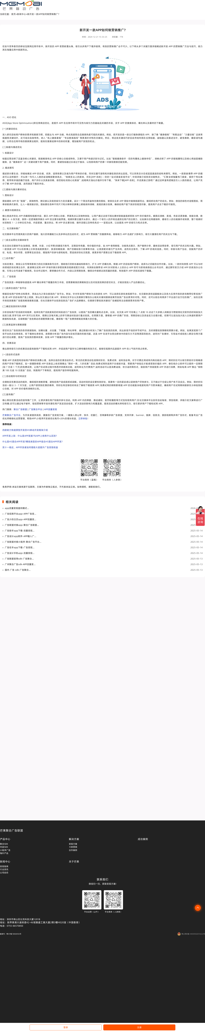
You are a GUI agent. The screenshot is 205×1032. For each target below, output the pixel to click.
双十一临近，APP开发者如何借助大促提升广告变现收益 (30, 447)
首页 (13, 14)
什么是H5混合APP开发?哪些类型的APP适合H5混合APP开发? (32, 441)
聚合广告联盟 (20, 409)
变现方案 (73, 843)
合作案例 (73, 850)
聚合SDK (4, 843)
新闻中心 (21, 14)
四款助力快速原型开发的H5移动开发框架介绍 (25, 430)
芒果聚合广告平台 (11, 415)
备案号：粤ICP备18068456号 (10, 934)
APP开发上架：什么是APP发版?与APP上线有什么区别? (29, 435)
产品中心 (5, 839)
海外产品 (4, 853)
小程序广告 (5, 850)
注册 (139, 1027)
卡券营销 (73, 846)
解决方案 (74, 839)
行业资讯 (4, 869)
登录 (65, 1027)
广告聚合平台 (35, 409)
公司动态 (4, 872)
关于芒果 (74, 861)
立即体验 (82, 418)
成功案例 (143, 839)
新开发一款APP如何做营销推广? (43, 14)
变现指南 (4, 866)
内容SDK (4, 846)
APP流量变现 (50, 409)
